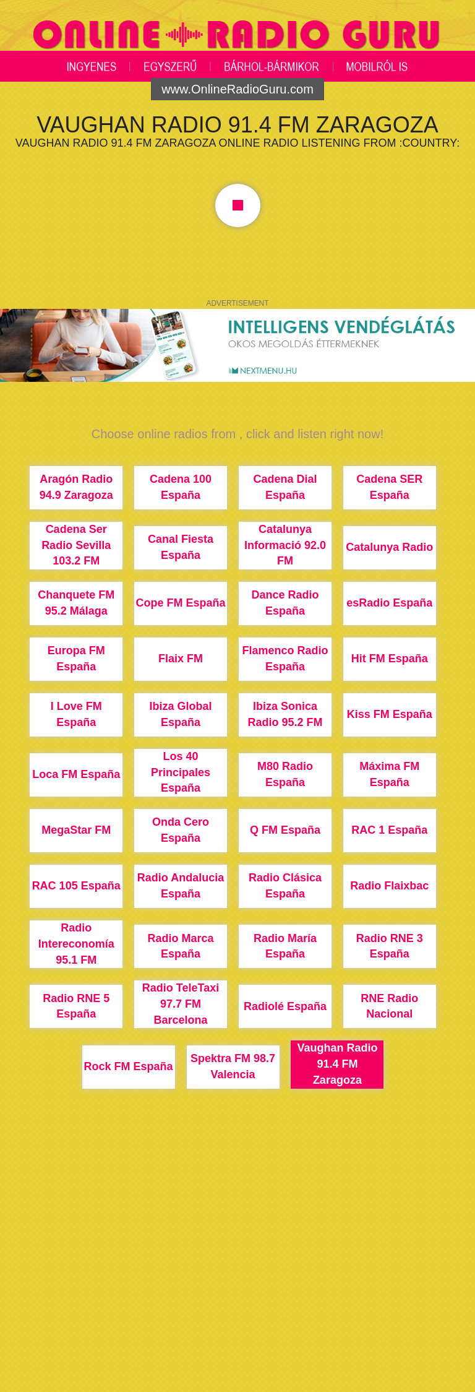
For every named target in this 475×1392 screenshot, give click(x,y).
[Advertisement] (237, 1286)
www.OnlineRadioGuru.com (237, 89)
